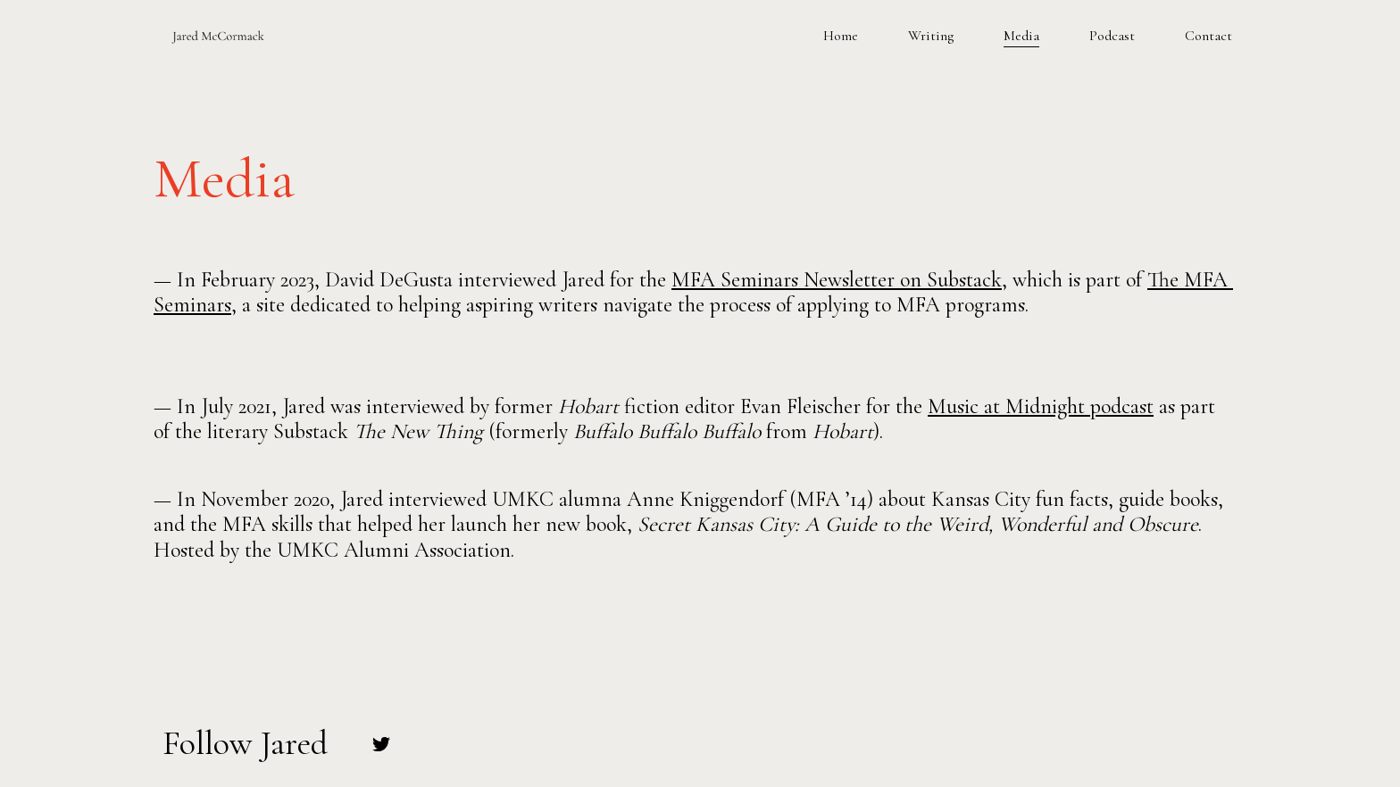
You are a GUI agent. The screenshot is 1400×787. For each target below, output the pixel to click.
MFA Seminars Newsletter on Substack (836, 280)
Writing (931, 36)
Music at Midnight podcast (1041, 406)
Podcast (1112, 36)
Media (1021, 36)
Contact (1208, 36)
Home (840, 36)
